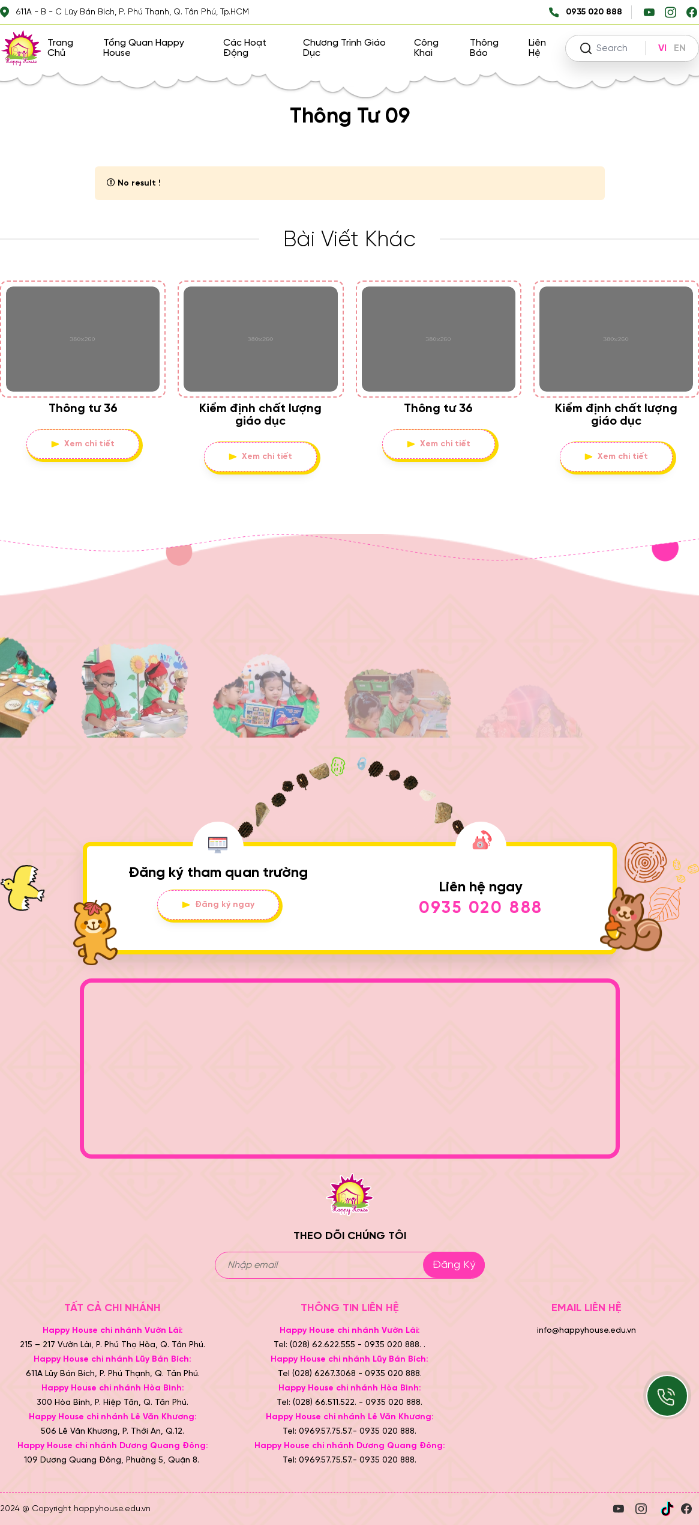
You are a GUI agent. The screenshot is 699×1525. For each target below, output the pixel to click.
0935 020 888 (481, 908)
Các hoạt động (244, 48)
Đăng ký (454, 1265)
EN (680, 48)
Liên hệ (537, 48)
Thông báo (484, 48)
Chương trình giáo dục (344, 48)
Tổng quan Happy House (143, 48)
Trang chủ (60, 48)
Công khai (426, 48)
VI (662, 48)
